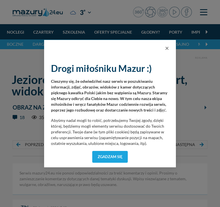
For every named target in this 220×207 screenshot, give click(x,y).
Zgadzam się (110, 156)
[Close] (167, 48)
